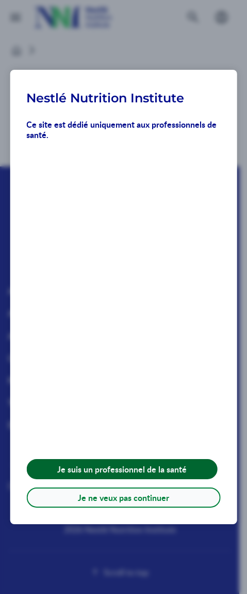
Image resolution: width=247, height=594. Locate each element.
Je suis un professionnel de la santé (122, 469)
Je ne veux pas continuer (123, 498)
